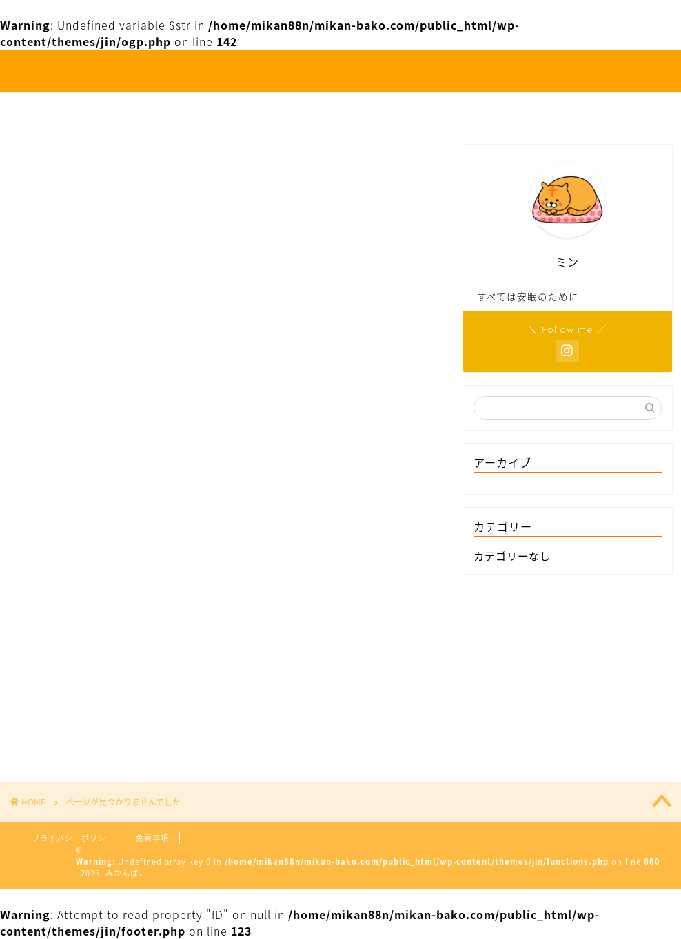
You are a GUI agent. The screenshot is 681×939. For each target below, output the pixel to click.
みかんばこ (341, 71)
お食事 (392, 109)
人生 (247, 109)
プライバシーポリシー (73, 838)
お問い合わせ (480, 109)
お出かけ (317, 109)
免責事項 (152, 838)
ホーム (183, 109)
